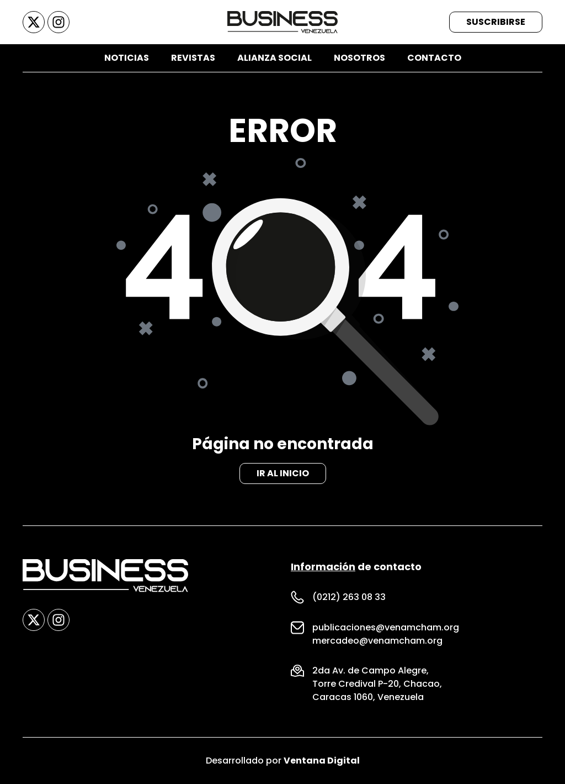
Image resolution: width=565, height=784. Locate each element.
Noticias (126, 57)
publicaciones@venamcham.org (385, 627)
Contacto (434, 57)
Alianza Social (274, 57)
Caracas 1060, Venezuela (368, 697)
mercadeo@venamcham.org (377, 640)
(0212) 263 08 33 (349, 597)
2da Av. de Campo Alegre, (370, 670)
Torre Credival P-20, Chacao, (377, 683)
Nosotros (359, 57)
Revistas (193, 57)
